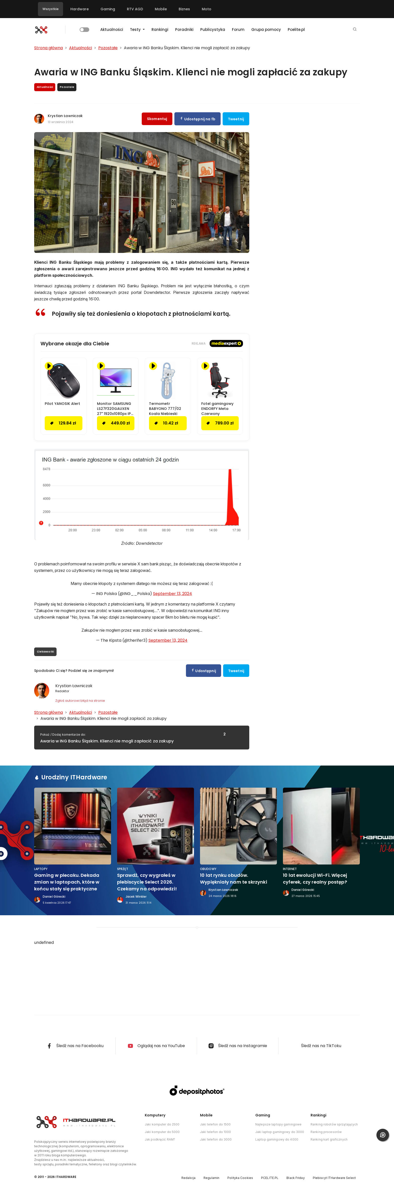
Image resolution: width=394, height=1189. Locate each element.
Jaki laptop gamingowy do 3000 (279, 1132)
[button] (355, 29)
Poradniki (184, 29)
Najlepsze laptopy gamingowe (278, 1124)
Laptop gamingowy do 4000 (276, 1139)
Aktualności (111, 29)
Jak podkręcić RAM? (160, 1139)
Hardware (79, 9)
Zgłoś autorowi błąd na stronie (80, 700)
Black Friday (295, 1178)
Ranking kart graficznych (329, 1139)
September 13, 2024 (172, 594)
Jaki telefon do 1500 (215, 1124)
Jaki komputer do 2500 (162, 1124)
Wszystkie (50, 9)
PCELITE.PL (269, 1178)
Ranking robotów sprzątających (334, 1124)
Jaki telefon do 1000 (215, 1132)
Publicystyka (212, 29)
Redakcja (188, 1178)
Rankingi (160, 29)
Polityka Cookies (240, 1178)
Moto (206, 9)
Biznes (184, 9)
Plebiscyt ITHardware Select (334, 1178)
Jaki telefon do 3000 (216, 1139)
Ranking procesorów (326, 1132)
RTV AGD (135, 9)
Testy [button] (136, 29)
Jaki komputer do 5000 (162, 1132)
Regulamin (211, 1178)
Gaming (108, 9)
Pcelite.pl (296, 29)
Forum (238, 29)
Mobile (161, 9)
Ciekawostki (45, 652)
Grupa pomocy (266, 29)
